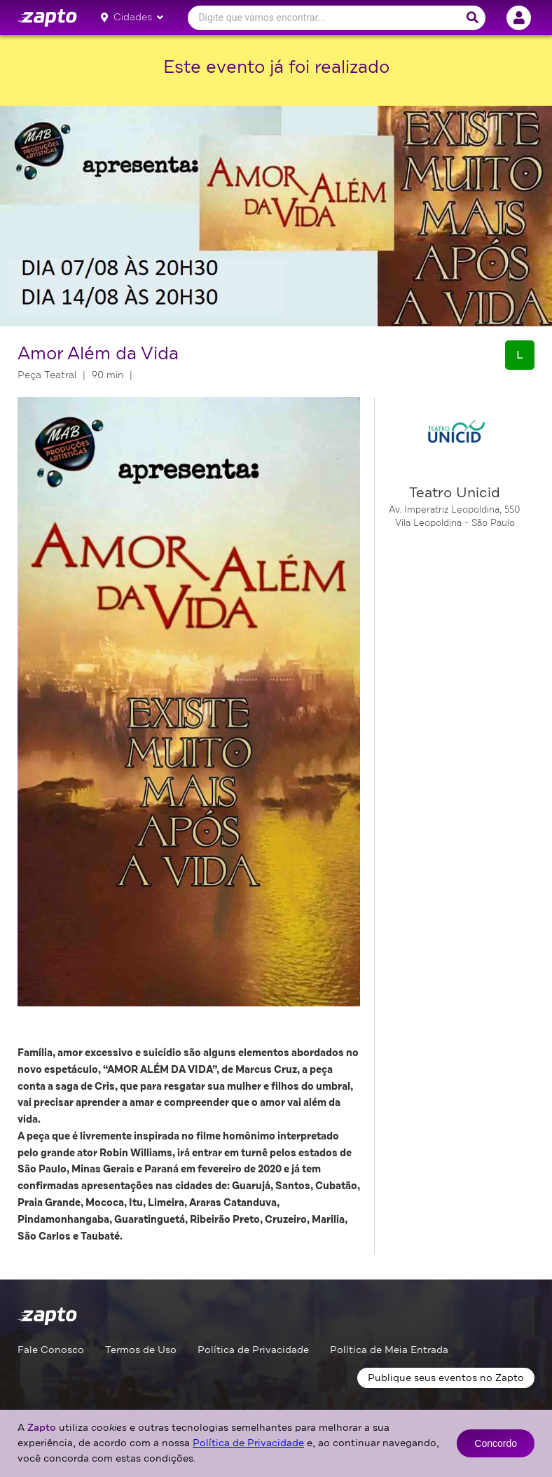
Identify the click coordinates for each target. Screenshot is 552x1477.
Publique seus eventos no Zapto (446, 1378)
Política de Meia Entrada (389, 1350)
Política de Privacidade (253, 1350)
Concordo (495, 1443)
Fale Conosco (51, 1350)
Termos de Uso (141, 1350)
